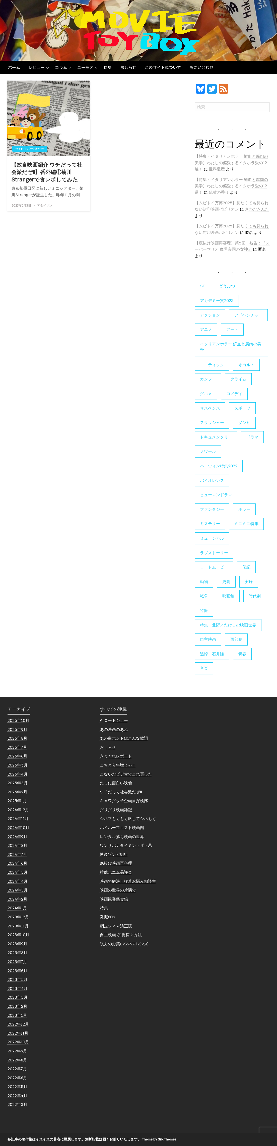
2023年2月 (17, 1006)
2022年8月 (17, 1060)
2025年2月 (17, 792)
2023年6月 (17, 970)
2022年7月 (17, 1068)
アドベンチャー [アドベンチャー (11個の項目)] (248, 315)
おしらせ (128, 68)
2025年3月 (18, 783)
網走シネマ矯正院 (116, 926)
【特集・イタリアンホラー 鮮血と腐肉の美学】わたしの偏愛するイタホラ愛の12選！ (231, 163)
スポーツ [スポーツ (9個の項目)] (242, 408)
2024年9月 (17, 836)
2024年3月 (18, 890)
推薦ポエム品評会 (116, 872)
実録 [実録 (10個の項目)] (249, 581)
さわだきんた (257, 209)
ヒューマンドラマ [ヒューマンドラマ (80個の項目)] (216, 494)
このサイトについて (163, 68)
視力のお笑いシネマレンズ (124, 943)
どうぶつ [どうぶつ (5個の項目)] (227, 286)
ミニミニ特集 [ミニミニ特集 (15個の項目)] (246, 523)
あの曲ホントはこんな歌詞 (124, 738)
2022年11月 (18, 1033)
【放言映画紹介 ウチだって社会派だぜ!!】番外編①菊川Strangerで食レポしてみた (46, 172)
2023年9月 (17, 943)
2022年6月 (17, 1077)
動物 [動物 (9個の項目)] (204, 581)
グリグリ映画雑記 (116, 809)
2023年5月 (18, 979)
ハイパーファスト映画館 (122, 827)
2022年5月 (17, 1086)
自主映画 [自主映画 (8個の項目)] (208, 639)
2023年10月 (18, 934)
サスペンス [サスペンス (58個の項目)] (210, 408)
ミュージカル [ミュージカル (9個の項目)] (212, 538)
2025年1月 (17, 800)
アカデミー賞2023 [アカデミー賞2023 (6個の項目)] (217, 300)
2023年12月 (18, 917)
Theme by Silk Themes (159, 1139)
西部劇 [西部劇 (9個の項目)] (236, 639)
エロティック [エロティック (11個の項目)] (212, 364)
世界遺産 (217, 169)
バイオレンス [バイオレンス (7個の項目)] (212, 480)
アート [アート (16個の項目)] (232, 329)
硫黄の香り (219, 192)
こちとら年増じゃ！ (118, 765)
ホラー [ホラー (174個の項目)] (244, 509)
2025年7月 (17, 747)
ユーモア (85, 68)
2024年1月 (17, 908)
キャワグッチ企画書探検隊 (124, 800)
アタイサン (44, 206)
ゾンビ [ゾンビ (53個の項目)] (244, 422)
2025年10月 (18, 720)
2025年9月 (17, 729)
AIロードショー (114, 720)
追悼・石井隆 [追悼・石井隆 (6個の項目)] (212, 654)
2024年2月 (17, 899)
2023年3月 (18, 997)
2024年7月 (17, 854)
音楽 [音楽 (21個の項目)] (204, 668)
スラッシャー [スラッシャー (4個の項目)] (212, 422)
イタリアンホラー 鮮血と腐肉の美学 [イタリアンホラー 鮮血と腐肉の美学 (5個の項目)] (230, 347)
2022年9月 (17, 1051)
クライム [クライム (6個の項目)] (238, 379)
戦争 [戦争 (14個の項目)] (204, 596)
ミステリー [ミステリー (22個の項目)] (210, 523)
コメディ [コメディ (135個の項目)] (234, 393)
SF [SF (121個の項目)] (202, 286)
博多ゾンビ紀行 (114, 854)
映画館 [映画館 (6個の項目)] (228, 596)
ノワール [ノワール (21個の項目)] (208, 451)
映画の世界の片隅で (118, 890)
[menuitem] (14, 67)
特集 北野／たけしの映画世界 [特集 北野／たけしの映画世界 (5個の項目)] (228, 625)
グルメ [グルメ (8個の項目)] (206, 393)
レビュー (37, 68)
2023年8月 (17, 952)
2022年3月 (17, 1104)
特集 (108, 68)
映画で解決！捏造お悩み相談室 (128, 881)
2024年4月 (18, 881)
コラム (61, 68)
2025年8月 (17, 738)
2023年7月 (17, 961)
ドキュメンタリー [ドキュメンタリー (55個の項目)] (216, 437)
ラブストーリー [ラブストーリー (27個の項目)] (214, 552)
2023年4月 (18, 988)
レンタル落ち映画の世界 (122, 836)
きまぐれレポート (116, 756)
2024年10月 (18, 827)
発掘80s (107, 917)
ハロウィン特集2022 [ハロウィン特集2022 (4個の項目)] (218, 466)
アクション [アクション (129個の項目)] (210, 315)
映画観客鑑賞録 (114, 899)
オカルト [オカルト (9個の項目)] (246, 364)
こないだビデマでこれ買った (126, 774)
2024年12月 (18, 809)
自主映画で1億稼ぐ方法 (121, 934)
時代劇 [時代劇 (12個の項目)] (255, 596)
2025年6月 (17, 756)
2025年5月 (18, 765)
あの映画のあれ (114, 729)
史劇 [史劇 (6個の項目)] (226, 581)
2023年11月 (18, 926)
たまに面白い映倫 (116, 783)
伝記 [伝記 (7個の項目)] (246, 567)
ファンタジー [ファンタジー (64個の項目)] (212, 509)
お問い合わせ (201, 68)
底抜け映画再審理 (116, 863)
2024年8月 (17, 845)
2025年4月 (18, 774)
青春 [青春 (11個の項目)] (242, 654)
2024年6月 (17, 863)
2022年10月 (18, 1042)
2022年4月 (17, 1095)
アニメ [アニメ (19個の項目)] (206, 329)
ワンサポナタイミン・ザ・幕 (126, 845)
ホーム (14, 68)
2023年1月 (17, 1015)
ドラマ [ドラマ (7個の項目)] (252, 437)
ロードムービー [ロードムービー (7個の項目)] (214, 567)
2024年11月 (18, 818)
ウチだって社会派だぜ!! (29, 149)
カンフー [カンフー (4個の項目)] (208, 379)
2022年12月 (18, 1024)
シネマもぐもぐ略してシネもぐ (128, 818)
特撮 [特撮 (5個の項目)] (204, 610)
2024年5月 (18, 872)
